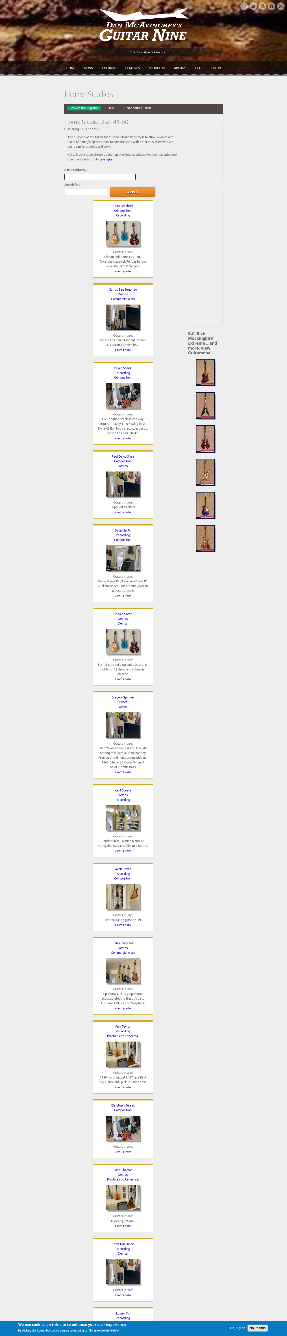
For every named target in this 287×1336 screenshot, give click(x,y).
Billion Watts (111, 712)
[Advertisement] (242, 148)
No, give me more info (114, 1331)
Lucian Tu (174, 526)
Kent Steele (110, 350)
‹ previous (45, 1143)
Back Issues (221, 1204)
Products (157, 67)
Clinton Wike (174, 804)
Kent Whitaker (174, 712)
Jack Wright (47, 976)
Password (220, 1257)
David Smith (110, 266)
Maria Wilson (111, 888)
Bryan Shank (174, 178)
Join (62, 104)
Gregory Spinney (47, 350)
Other (47, 354)
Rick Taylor (110, 442)
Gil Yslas (174, 976)
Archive (180, 67)
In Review (88, 1204)
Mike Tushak (47, 628)
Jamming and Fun (111, 721)
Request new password (229, 1269)
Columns (109, 67)
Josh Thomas (47, 526)
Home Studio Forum (89, 104)
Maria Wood (174, 888)
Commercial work (111, 187)
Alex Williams (47, 888)
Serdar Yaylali (110, 976)
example (168, 146)
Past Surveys (221, 1212)
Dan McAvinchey (27, 1212)
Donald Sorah (174, 266)
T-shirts (218, 1219)
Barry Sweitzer (47, 442)
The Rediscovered (94, 1212)
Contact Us (220, 1196)
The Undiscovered (94, 1219)
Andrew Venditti (174, 628)
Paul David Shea (47, 266)
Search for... (98, 157)
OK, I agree (227, 1328)
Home (70, 67)
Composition (47, 183)
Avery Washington (47, 712)
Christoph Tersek (174, 442)
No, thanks (247, 1328)
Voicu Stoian (174, 350)
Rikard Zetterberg (110, 1064)
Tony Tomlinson (111, 526)
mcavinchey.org (26, 1219)
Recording (47, 187)
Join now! (169, 1202)
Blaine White (47, 804)
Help (198, 67)
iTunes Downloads (94, 1196)
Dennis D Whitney (110, 804)
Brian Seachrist (47, 178)
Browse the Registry (35, 104)
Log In (216, 67)
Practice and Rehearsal (110, 452)
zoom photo (47, 243)
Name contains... (27, 157)
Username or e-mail (227, 1240)
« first (24, 1143)
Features (132, 67)
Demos (111, 183)
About (20, 1204)
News (88, 67)
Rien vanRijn (110, 628)
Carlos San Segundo (111, 178)
